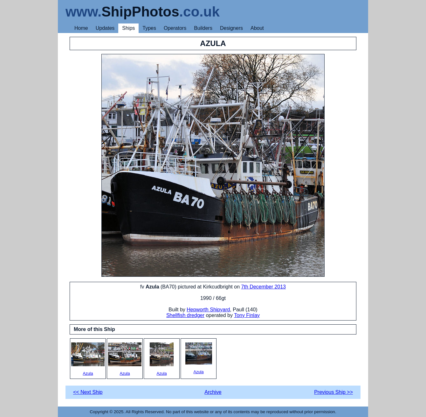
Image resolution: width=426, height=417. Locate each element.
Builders (203, 28)
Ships (128, 28)
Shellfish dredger (185, 315)
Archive (212, 392)
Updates (105, 28)
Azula (88, 359)
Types (149, 28)
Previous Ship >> (333, 392)
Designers (231, 28)
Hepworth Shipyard (208, 309)
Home (81, 28)
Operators (175, 28)
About (257, 28)
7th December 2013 (263, 286)
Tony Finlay (247, 315)
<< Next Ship (88, 392)
